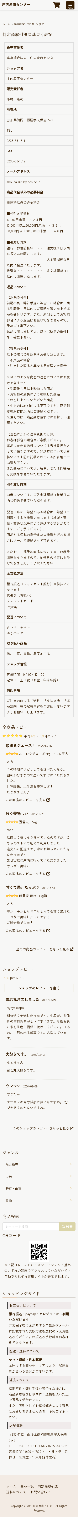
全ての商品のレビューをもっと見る (44, 948)
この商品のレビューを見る (28, 799)
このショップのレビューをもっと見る (43, 1128)
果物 (9, 1200)
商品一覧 (27, 1486)
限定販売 (12, 1164)
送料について (16, 1491)
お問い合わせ (40, 1491)
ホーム (6, 24)
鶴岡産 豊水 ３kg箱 (33, 895)
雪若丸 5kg (28, 821)
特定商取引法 (48, 1486)
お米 (9, 1176)
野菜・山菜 (13, 1188)
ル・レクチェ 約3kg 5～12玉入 (43, 753)
